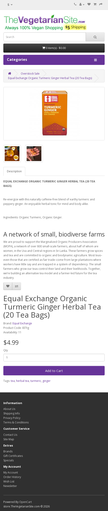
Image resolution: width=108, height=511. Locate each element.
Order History (12, 477)
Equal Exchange (22, 323)
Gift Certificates (13, 456)
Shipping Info (11, 413)
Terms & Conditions (16, 422)
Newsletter (10, 486)
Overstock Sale (30, 73)
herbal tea (22, 381)
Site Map (8, 439)
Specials (8, 460)
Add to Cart (54, 370)
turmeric (35, 381)
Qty (5, 350)
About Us (9, 409)
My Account (10, 472)
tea (13, 381)
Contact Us (10, 435)
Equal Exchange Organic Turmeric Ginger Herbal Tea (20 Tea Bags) (50, 78)
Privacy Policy (11, 418)
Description (14, 171)
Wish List (8, 481)
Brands (8, 451)
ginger (46, 381)
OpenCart (25, 502)
